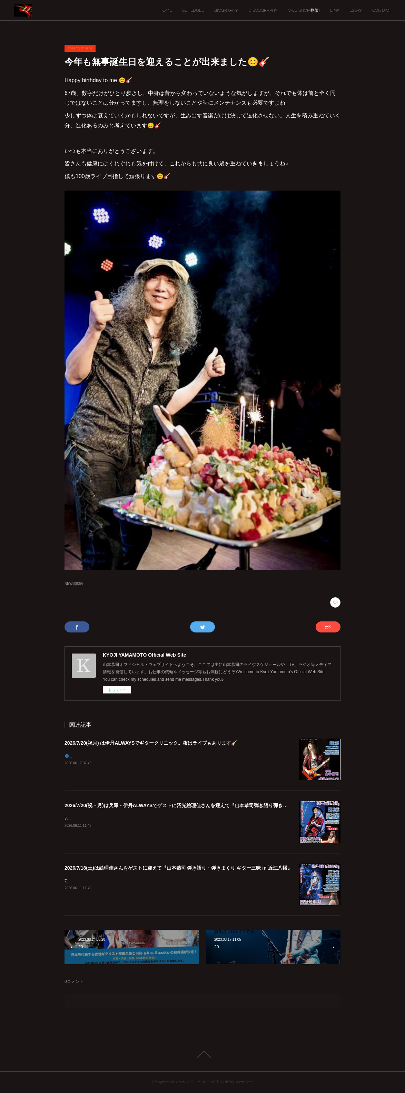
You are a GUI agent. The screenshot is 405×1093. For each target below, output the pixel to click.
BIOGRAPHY (226, 10)
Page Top (202, 1054)
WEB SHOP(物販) (304, 10)
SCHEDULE (193, 10)
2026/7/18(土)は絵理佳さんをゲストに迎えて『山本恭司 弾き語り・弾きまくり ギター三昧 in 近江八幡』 (178, 868)
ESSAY (355, 10)
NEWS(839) (74, 584)
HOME (165, 10)
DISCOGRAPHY (263, 10)
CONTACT (381, 10)
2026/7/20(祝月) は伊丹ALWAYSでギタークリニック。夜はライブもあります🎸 (151, 743)
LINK (334, 10)
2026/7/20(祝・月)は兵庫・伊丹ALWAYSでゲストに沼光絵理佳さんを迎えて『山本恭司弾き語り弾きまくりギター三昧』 (195, 805)
